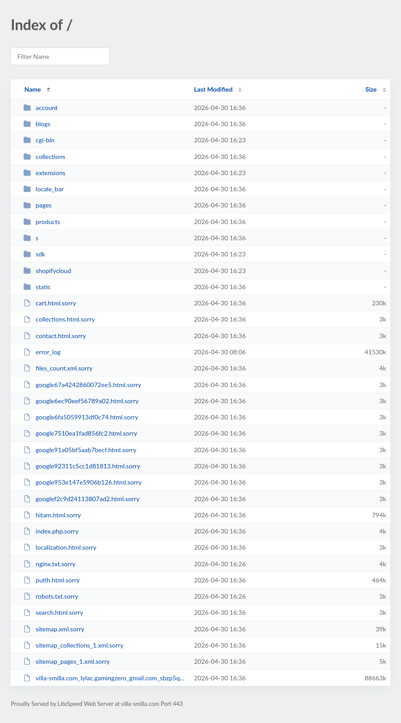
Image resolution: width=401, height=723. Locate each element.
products (41, 221)
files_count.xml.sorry (57, 368)
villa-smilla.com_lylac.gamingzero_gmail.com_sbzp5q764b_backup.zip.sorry (104, 678)
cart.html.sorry (49, 303)
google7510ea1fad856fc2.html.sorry (80, 433)
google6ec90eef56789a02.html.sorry (81, 401)
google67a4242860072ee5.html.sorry (82, 384)
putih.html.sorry (51, 580)
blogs (36, 124)
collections (44, 156)
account (40, 107)
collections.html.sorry (59, 319)
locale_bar (43, 189)
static (37, 287)
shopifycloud (47, 270)
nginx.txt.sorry (49, 564)
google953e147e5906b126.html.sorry (82, 482)
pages (37, 205)
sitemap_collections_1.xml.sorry (73, 645)
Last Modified (213, 89)
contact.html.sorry (54, 335)
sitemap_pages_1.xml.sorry (66, 661)
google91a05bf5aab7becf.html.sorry (79, 450)
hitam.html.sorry (52, 515)
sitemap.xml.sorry (53, 629)
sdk (34, 254)
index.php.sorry (50, 531)
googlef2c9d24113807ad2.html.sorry (81, 499)
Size (371, 89)
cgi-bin (38, 140)
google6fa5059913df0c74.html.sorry (80, 417)
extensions (44, 172)
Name (32, 89)
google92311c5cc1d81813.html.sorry (81, 466)
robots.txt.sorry (50, 596)
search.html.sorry (53, 612)
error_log (42, 352)
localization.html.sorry (59, 547)
